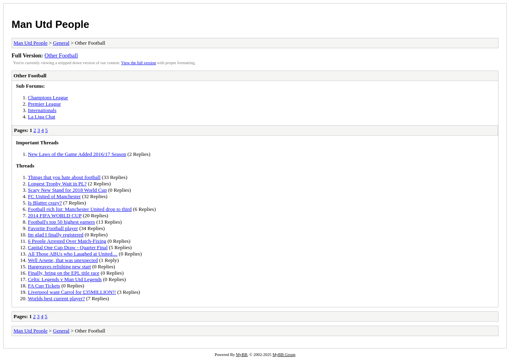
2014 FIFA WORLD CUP (54, 215)
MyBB (241, 354)
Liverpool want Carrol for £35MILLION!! (72, 292)
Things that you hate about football (64, 177)
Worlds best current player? (56, 298)
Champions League (48, 97)
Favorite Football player (53, 228)
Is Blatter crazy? (45, 203)
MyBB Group (284, 354)
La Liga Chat (41, 117)
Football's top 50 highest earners (61, 222)
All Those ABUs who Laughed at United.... (73, 254)
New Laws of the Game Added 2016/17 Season (77, 154)
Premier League (44, 104)
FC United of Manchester (54, 196)
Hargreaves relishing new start (59, 267)
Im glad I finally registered (55, 235)
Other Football (61, 55)
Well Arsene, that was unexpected (63, 260)
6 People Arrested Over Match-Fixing (67, 241)
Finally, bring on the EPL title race (64, 273)
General (61, 43)
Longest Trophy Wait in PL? (57, 184)
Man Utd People (50, 24)
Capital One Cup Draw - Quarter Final (68, 247)
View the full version (138, 63)
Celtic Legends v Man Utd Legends (65, 279)
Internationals (42, 110)
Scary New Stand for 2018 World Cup (67, 190)
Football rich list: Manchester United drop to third (79, 209)
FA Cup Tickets (44, 286)
